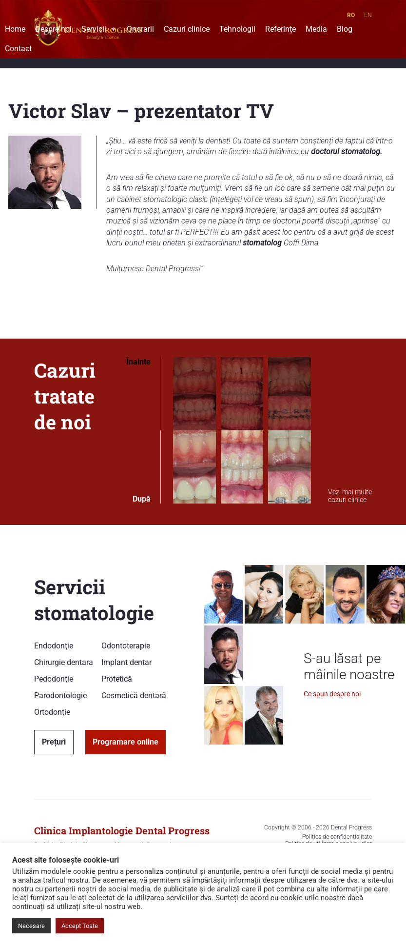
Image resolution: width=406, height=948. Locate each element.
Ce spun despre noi (332, 694)
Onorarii (140, 30)
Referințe (280, 30)
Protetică (116, 679)
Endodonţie (53, 645)
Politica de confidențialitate (337, 836)
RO (351, 15)
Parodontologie (60, 695)
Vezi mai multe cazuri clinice (350, 496)
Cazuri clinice (187, 30)
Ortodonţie (52, 712)
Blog (344, 30)
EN (368, 15)
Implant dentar (126, 662)
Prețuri (54, 741)
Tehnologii (237, 30)
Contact (18, 49)
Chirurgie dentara (63, 662)
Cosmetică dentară (133, 695)
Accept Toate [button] (79, 925)
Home (15, 30)
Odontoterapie (125, 645)
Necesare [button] (31, 925)
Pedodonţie (53, 679)
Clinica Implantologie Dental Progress (122, 830)
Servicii (99, 30)
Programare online (125, 741)
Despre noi (53, 30)
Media (316, 30)
